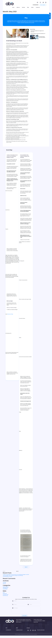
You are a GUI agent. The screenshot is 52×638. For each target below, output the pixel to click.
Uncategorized (5, 590)
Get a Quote (42, 4)
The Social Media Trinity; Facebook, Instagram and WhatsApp (13, 577)
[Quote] (50, 17)
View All (26, 569)
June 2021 (4, 584)
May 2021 (4, 585)
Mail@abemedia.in (19, 632)
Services (23, 7)
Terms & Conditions (34, 636)
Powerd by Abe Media (40, 632)
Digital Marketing (5, 589)
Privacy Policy (28, 636)
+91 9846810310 (8, 632)
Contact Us (38, 7)
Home (13, 7)
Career (32, 7)
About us (18, 7)
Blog (28, 7)
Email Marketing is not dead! (7, 578)
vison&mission (5, 591)
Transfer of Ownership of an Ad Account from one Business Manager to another (16, 576)
